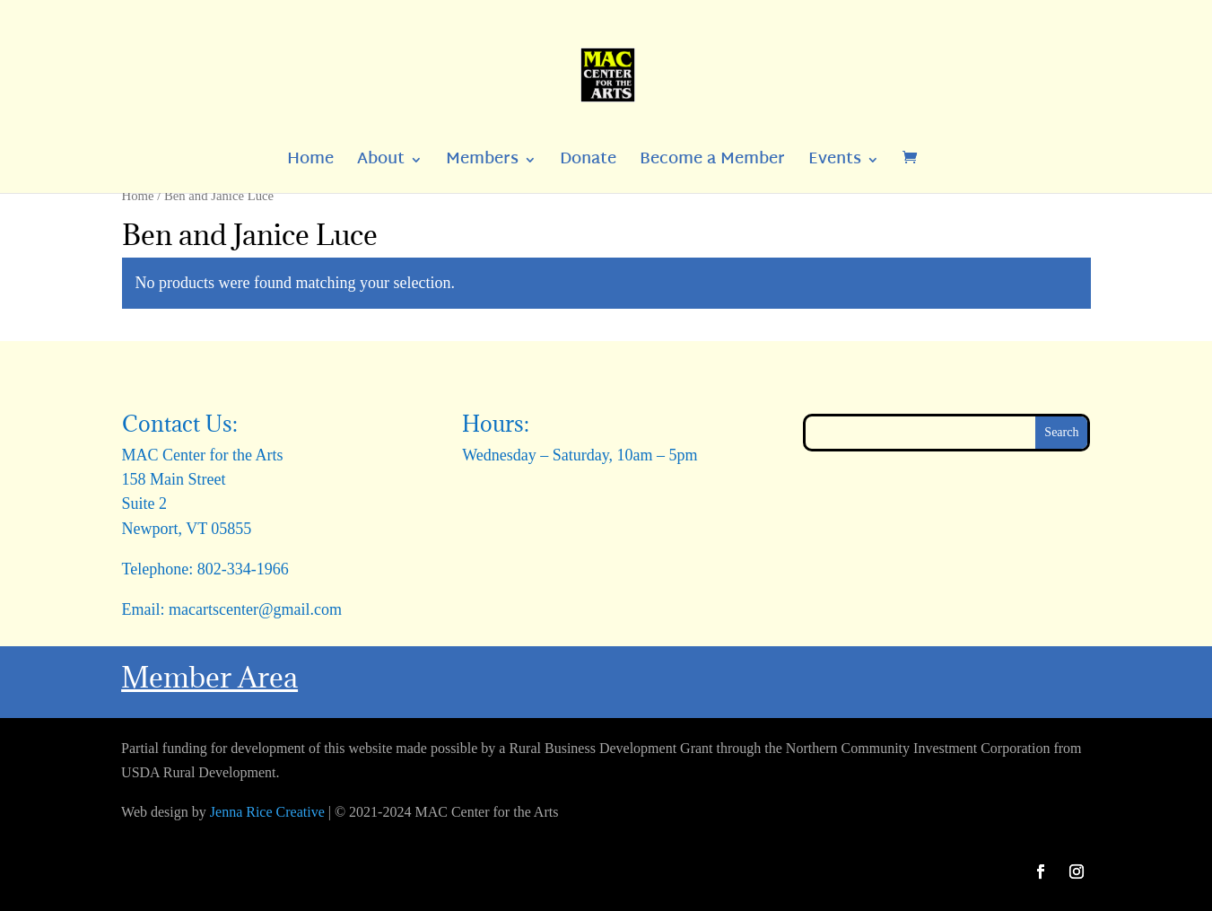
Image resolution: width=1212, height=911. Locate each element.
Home (310, 163)
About (381, 163)
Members (482, 163)
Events (834, 163)
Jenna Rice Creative (267, 811)
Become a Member (712, 163)
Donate (588, 163)
